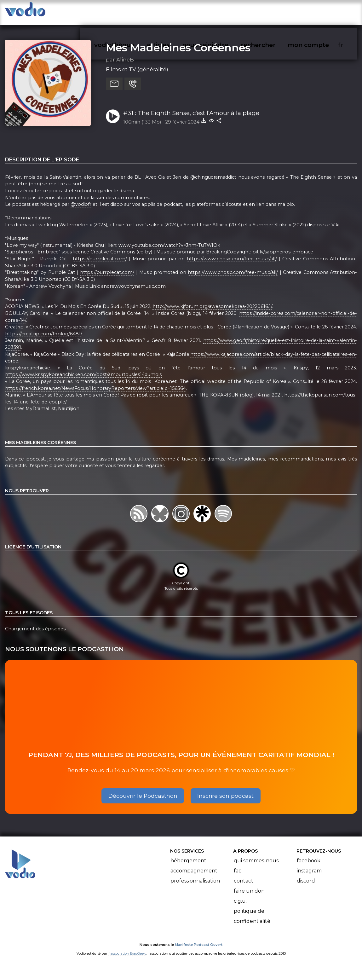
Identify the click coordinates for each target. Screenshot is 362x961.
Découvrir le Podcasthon (142, 789)
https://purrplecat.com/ (100, 252)
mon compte (318, 11)
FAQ (238, 864)
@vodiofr (81, 198)
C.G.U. (240, 895)
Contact (243, 874)
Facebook (308, 854)
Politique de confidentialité (252, 910)
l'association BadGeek (127, 947)
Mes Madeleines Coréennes (178, 41)
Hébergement (188, 854)
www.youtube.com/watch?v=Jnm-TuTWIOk (169, 239)
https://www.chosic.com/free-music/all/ (232, 252)
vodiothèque (129, 11)
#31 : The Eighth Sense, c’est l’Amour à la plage (191, 106)
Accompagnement (193, 864)
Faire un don (249, 885)
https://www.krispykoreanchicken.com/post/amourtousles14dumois (83, 368)
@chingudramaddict (213, 171)
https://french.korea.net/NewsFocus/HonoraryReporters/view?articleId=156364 (95, 382)
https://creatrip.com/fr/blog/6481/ (43, 327)
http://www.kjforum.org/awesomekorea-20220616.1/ (212, 300)
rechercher (269, 11)
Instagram (309, 864)
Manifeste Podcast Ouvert (198, 938)
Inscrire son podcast (225, 789)
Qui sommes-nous (256, 854)
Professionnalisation (195, 874)
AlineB (125, 53)
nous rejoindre (218, 11)
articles (172, 11)
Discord (306, 874)
